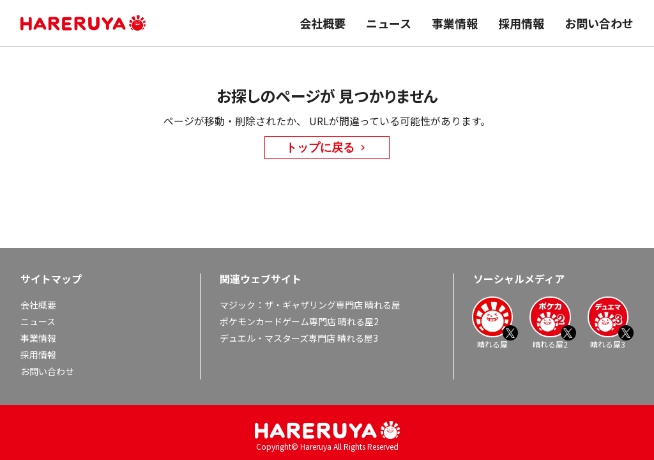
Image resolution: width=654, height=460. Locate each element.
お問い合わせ (599, 23)
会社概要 (323, 23)
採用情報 (521, 23)
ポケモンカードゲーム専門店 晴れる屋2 (299, 321)
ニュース (388, 23)
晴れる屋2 (550, 322)
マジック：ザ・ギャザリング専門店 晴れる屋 (310, 304)
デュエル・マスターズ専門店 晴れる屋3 (299, 338)
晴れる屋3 (608, 322)
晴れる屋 (492, 322)
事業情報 (455, 23)
